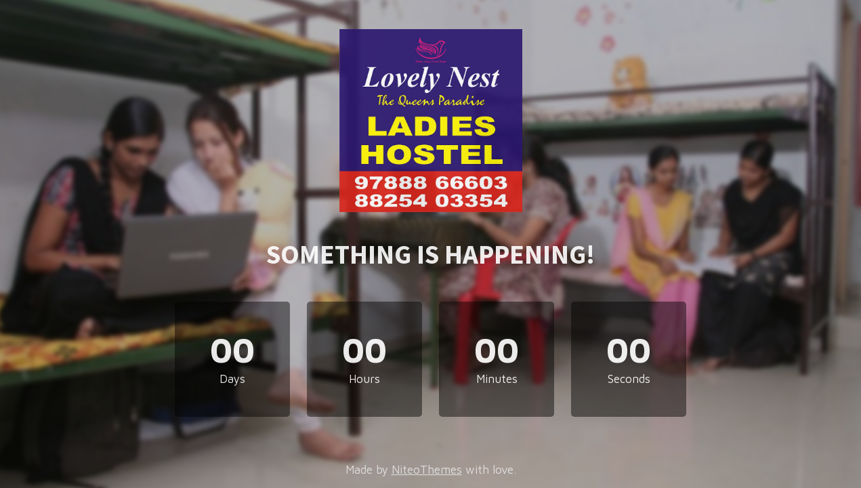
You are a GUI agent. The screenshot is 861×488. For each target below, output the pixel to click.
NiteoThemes (427, 469)
